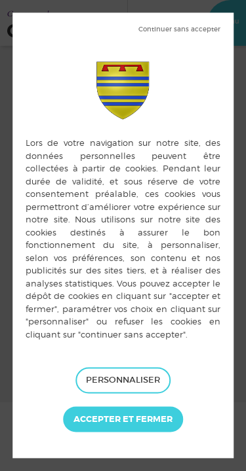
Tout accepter (123, 419)
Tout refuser (179, 29)
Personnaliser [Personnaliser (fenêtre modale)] (123, 379)
